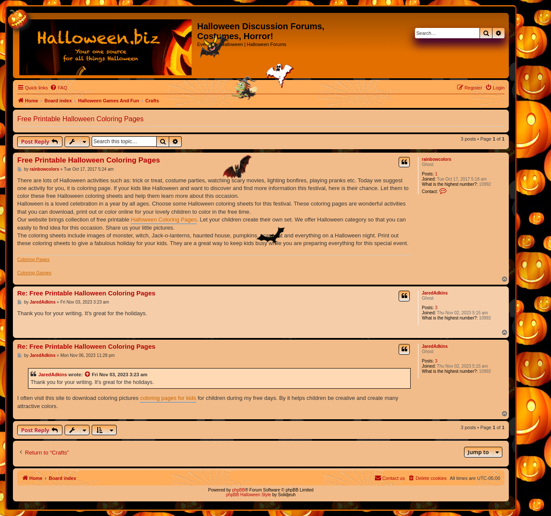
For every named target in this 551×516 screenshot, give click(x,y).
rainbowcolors (436, 159)
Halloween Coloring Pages (164, 219)
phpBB (238, 490)
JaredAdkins (435, 293)
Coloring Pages (33, 259)
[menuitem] (58, 88)
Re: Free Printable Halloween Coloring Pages (86, 293)
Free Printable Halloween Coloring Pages (80, 119)
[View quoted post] (88, 374)
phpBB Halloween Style (248, 494)
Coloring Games (34, 272)
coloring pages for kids (168, 398)
